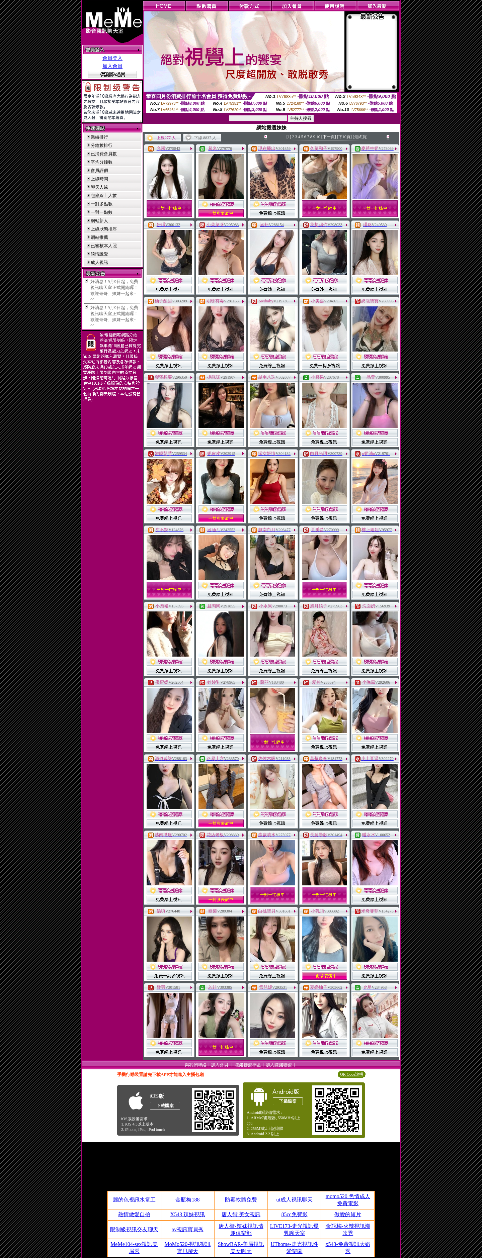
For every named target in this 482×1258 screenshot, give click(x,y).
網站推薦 (99, 237)
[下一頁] (328, 136)
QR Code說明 (351, 1074)
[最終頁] (360, 136)
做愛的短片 (347, 1214)
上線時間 (99, 178)
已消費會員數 (104, 153)
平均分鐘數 (101, 162)
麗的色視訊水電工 (134, 1199)
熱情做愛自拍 (134, 1214)
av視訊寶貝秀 (188, 1229)
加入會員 (112, 66)
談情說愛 (99, 254)
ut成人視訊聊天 (294, 1199)
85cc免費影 (294, 1214)
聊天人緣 (99, 187)
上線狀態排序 (104, 228)
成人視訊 (99, 262)
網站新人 (99, 220)
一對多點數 (101, 203)
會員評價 (99, 170)
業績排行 (99, 136)
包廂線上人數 (104, 195)
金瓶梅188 (187, 1199)
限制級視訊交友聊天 (134, 1229)
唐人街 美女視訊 (241, 1214)
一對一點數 (101, 212)
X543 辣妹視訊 (187, 1214)
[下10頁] (344, 136)
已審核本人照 (104, 245)
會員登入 (112, 58)
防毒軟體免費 (241, 1199)
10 (318, 136)
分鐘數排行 (101, 145)
